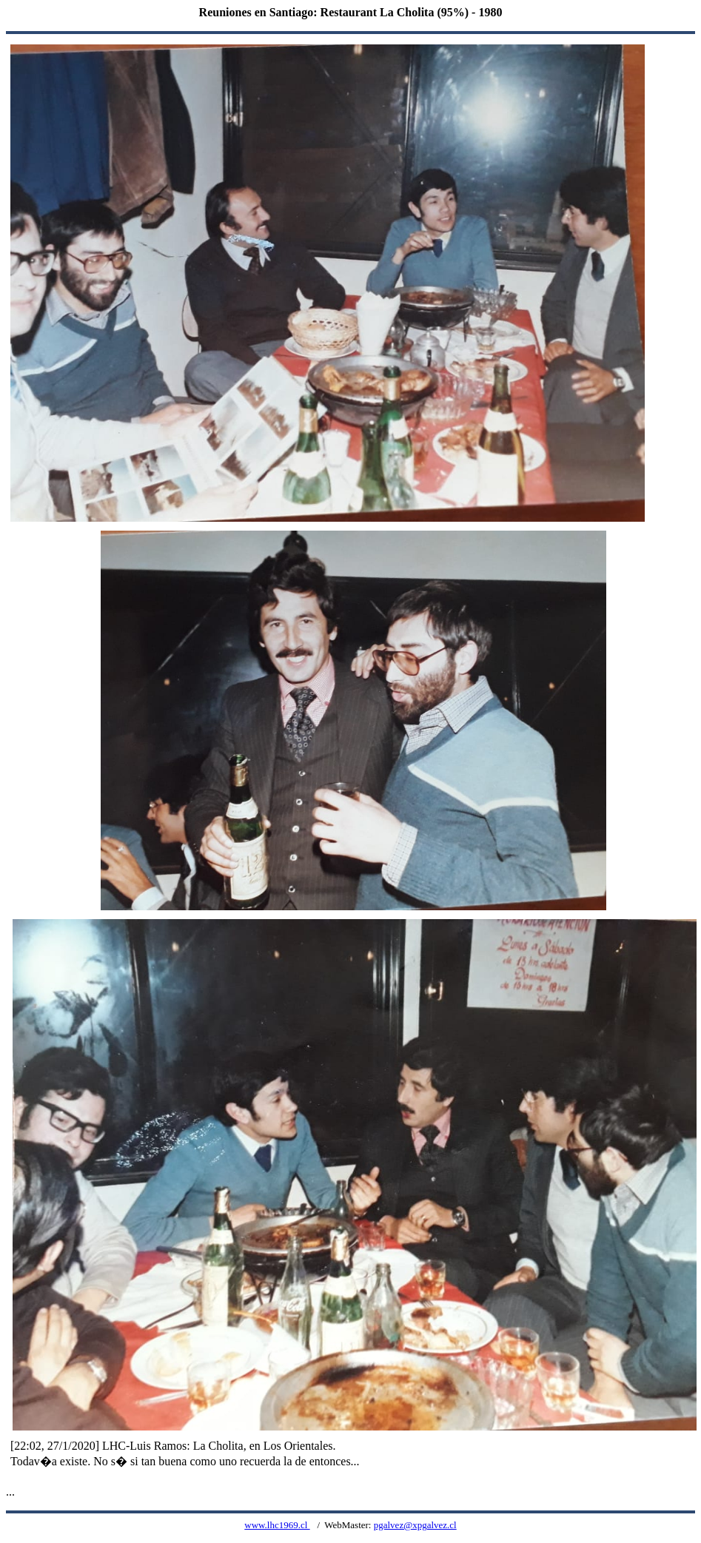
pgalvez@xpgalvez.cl (415, 1524)
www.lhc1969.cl (276, 1524)
